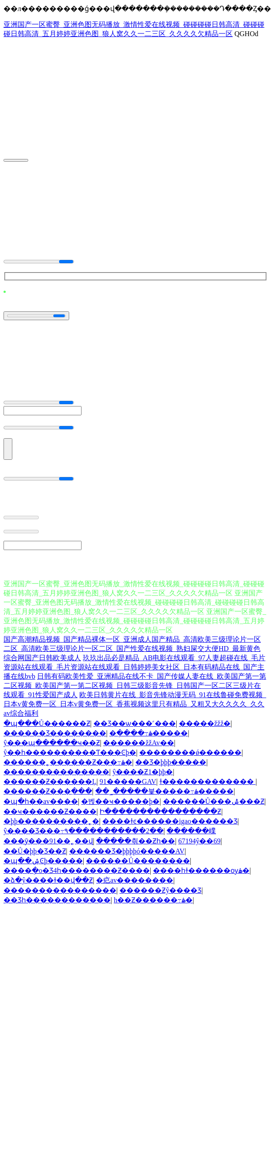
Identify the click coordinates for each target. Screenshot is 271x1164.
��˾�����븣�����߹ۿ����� (164, 791)
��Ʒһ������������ (57, 900)
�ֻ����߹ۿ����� (148, 733)
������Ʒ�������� (55, 733)
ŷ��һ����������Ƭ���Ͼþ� (70, 752)
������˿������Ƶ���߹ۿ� (68, 762)
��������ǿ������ (190, 752)
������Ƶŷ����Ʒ (160, 890)
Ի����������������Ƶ (160, 811)
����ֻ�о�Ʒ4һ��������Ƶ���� (77, 870)
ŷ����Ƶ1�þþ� (142, 772)
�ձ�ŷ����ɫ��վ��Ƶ (48, 880)
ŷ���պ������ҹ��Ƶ (52, 742)
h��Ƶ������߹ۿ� (153, 900)
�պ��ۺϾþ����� (43, 861)
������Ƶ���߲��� (48, 791)
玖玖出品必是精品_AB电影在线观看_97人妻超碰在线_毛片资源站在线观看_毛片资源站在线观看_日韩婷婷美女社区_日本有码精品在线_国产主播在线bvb (134, 667)
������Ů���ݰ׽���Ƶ (214, 801)
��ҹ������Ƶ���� (50, 811)
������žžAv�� (138, 742)
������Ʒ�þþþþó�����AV (127, 851)
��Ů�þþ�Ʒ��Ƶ (35, 851)
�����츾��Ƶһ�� (135, 841)
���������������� (60, 890)
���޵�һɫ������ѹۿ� (201, 870)
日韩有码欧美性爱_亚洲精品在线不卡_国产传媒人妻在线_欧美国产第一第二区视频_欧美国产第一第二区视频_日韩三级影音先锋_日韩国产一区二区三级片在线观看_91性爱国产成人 (135, 685)
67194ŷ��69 (199, 841)
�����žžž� (204, 723)
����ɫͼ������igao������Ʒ (170, 821)
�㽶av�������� (134, 880)
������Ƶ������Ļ (50, 781)
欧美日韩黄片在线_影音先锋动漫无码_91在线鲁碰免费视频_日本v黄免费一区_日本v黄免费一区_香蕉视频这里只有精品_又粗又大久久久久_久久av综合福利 (135, 704)
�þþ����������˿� (51, 821)
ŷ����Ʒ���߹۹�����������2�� (83, 831)
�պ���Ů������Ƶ (47, 723)
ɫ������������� (208, 781)
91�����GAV (128, 781)
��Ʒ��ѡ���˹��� (134, 723)
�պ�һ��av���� (41, 801)
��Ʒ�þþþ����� (170, 762)
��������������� (56, 772)
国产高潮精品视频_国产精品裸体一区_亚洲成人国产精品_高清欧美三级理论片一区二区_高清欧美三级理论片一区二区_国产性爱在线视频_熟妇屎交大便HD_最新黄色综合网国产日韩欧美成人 (132, 648)
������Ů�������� (138, 861)
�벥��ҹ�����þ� (120, 801)
